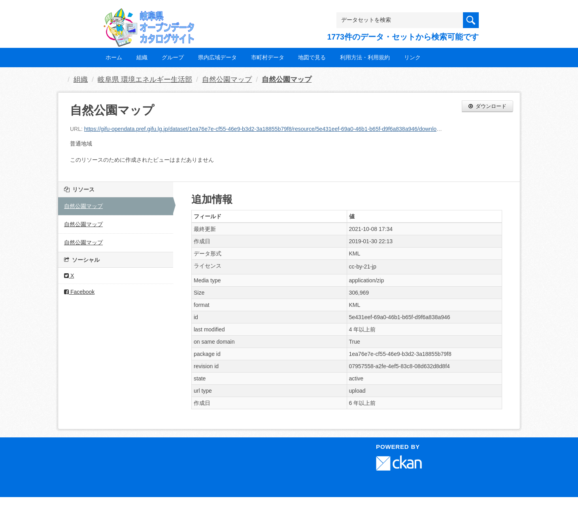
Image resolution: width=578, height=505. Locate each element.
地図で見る (312, 57)
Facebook (79, 292)
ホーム (114, 57)
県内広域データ (217, 57)
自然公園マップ (227, 79)
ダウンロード (487, 106)
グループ (173, 57)
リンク (412, 57)
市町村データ (267, 57)
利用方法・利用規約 (365, 57)
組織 (141, 57)
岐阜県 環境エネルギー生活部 (145, 79)
